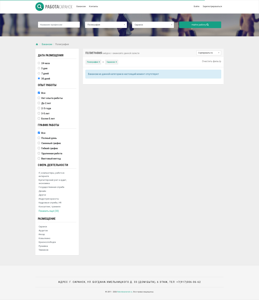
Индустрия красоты (49, 199)
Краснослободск (47, 242)
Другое (42, 195)
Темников (43, 250)
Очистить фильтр (211, 61)
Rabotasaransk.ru (124, 292)
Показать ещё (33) (49, 211)
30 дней (45, 78)
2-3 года (46, 108)
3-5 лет (45, 113)
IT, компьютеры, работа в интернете (51, 174)
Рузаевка (43, 246)
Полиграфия (92, 62)
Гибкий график (49, 148)
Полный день (49, 138)
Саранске (111, 62)
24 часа (45, 63)
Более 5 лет (48, 118)
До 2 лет (46, 103)
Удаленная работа (51, 153)
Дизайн (42, 191)
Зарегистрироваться (212, 6)
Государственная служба (51, 187)
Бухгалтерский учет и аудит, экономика (53, 182)
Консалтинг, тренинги (49, 206)
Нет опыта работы (52, 98)
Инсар (42, 234)
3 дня (44, 68)
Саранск (43, 226)
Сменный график (51, 143)
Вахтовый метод (51, 158)
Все (43, 93)
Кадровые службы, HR (50, 202)
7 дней (45, 73)
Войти (196, 6)
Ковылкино (44, 238)
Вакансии (81, 6)
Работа (53, 6)
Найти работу (200, 24)
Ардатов (43, 230)
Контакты (93, 6)
